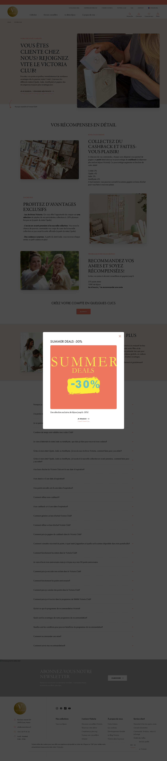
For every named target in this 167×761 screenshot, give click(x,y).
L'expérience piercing (90, 8)
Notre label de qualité (141, 741)
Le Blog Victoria (113, 735)
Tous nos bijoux (61, 724)
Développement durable (116, 731)
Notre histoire (112, 724)
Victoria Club (121, 8)
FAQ (132, 8)
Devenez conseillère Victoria (92, 724)
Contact (141, 8)
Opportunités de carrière (116, 742)
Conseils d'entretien (141, 727)
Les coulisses (112, 727)
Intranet (84, 739)
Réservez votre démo (89, 727)
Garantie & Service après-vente (145, 724)
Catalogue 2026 (74, 8)
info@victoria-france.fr (24, 727)
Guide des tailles (139, 738)
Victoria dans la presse (116, 739)
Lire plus (60, 759)
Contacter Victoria (140, 749)
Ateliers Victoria (107, 8)
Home (9, 22)
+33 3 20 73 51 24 (23, 732)
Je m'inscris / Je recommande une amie (105, 287)
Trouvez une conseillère (90, 735)
